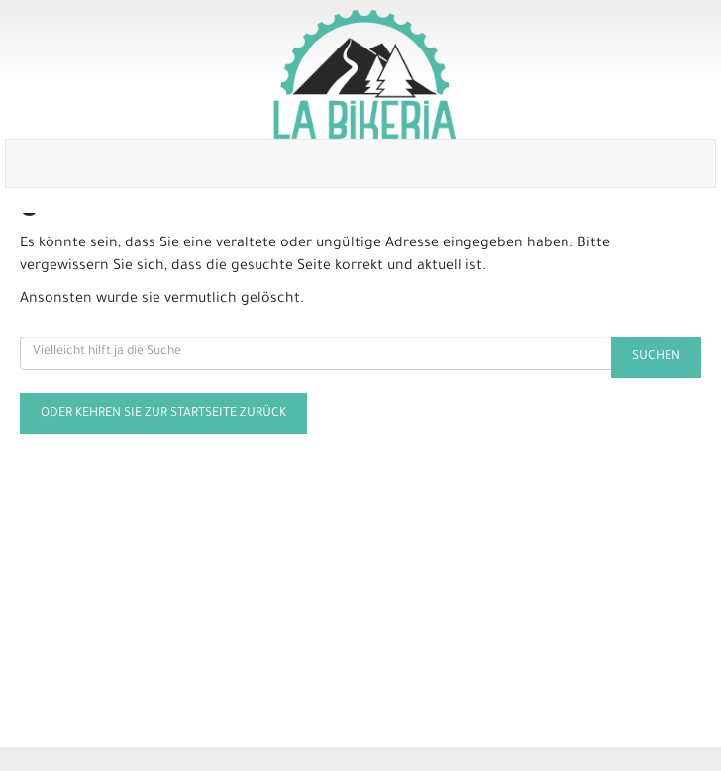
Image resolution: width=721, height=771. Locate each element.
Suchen (656, 357)
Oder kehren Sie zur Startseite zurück (163, 414)
